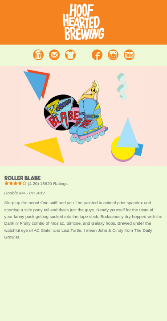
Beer (38, 55)
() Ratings (36, 183)
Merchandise (70, 55)
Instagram (113, 55)
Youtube (129, 55)
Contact (54, 55)
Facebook (97, 55)
